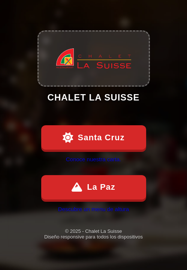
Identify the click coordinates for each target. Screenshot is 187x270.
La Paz (93, 187)
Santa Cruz (94, 137)
